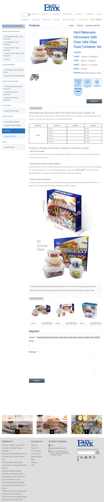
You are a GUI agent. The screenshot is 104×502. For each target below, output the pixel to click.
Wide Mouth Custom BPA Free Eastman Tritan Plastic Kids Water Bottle (14, 479)
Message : (33, 351)
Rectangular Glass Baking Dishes (13, 70)
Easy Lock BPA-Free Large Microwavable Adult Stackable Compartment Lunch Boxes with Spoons (13, 457)
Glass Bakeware (9, 64)
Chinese (79, 14)
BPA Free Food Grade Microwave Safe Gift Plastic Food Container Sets (14, 430)
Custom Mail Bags (41, 490)
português (67, 14)
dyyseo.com (77, 497)
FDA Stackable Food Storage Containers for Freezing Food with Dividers (14, 438)
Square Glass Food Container (10, 98)
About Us (34, 419)
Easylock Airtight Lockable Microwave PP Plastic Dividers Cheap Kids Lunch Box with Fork (13, 447)
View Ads (86, 397)
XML (32, 439)
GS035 (82, 323)
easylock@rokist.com (58, 422)
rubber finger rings (57, 490)
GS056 (57, 323)
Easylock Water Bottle (13, 125)
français (45, 14)
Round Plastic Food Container (10, 43)
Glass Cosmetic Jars (49, 493)
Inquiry (94, 101)
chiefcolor (62, 493)
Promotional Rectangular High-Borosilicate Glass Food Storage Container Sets (64, 290)
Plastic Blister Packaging (24, 490)
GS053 (33, 323)
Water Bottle (8, 116)
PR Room (47, 19)
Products (25, 19)
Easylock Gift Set (11, 136)
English (34, 14)
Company (36, 19)
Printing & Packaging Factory (76, 490)
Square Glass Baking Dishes (14, 75)
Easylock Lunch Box (12, 110)
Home (71, 25)
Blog (32, 433)
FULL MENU (96, 19)
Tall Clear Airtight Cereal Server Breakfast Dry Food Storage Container (13, 421)
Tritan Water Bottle (12, 121)
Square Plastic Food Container (11, 48)
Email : (32, 341)
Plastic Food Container (11, 31)
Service (57, 19)
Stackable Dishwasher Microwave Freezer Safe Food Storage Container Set (67, 286)
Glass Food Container (11, 81)
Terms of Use (36, 427)
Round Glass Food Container (10, 93)
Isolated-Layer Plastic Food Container (13, 54)
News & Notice (69, 19)
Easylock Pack (10, 147)
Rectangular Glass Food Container (12, 87)
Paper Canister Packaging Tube (29, 493)
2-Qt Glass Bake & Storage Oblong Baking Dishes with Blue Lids (14, 471)
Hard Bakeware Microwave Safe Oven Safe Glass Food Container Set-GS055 (68, 337)
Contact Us (83, 19)
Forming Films (94, 490)
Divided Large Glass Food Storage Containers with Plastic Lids (14, 465)
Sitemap (89, 14)
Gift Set (7, 130)
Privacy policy (36, 424)
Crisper (7, 59)
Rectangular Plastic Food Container (13, 37)
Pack (5, 141)
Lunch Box (7, 105)
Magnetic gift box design (77, 493)
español (56, 14)
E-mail (99, 14)
